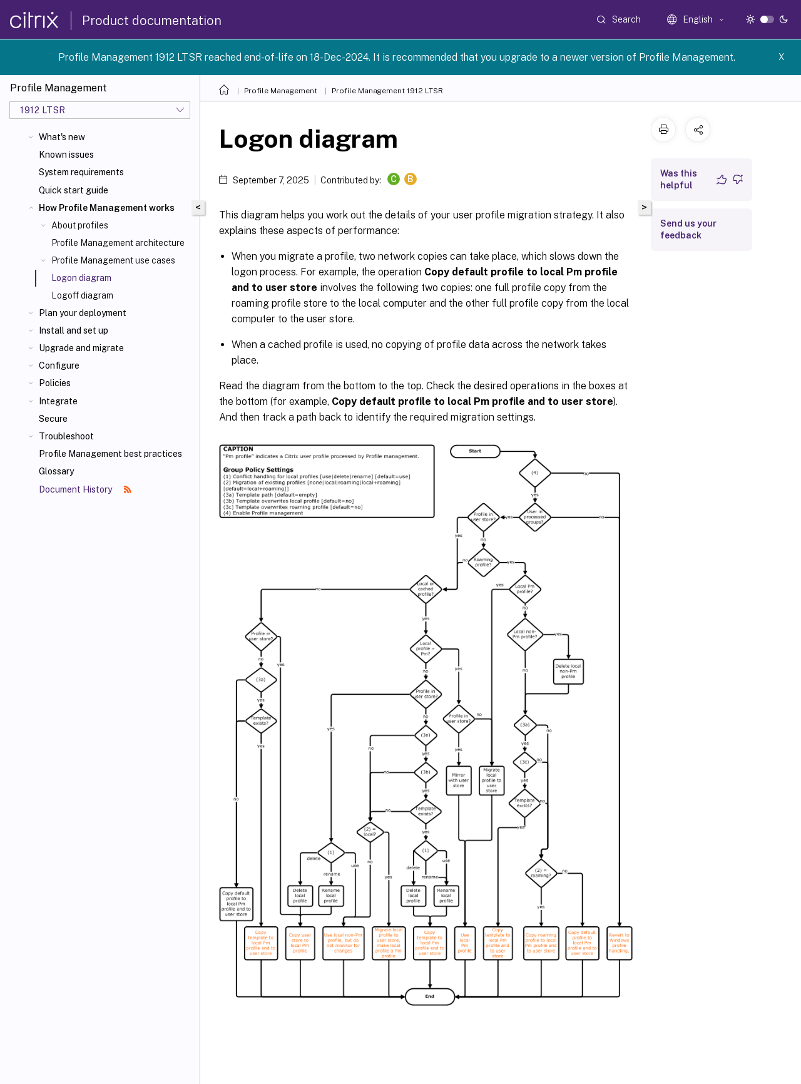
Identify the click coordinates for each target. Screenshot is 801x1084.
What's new (62, 137)
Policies (55, 383)
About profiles (79, 225)
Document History (85, 489)
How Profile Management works (107, 208)
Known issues (66, 155)
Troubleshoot (66, 436)
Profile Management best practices (110, 454)
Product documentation (152, 20)
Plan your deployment (82, 313)
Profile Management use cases (113, 260)
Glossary (56, 471)
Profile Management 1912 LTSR (387, 90)
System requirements (81, 172)
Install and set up (73, 330)
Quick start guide (73, 190)
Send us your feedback (688, 229)
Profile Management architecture (118, 243)
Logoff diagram (82, 295)
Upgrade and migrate (81, 348)
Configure (59, 365)
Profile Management (280, 90)
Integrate (58, 401)
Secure (53, 419)
